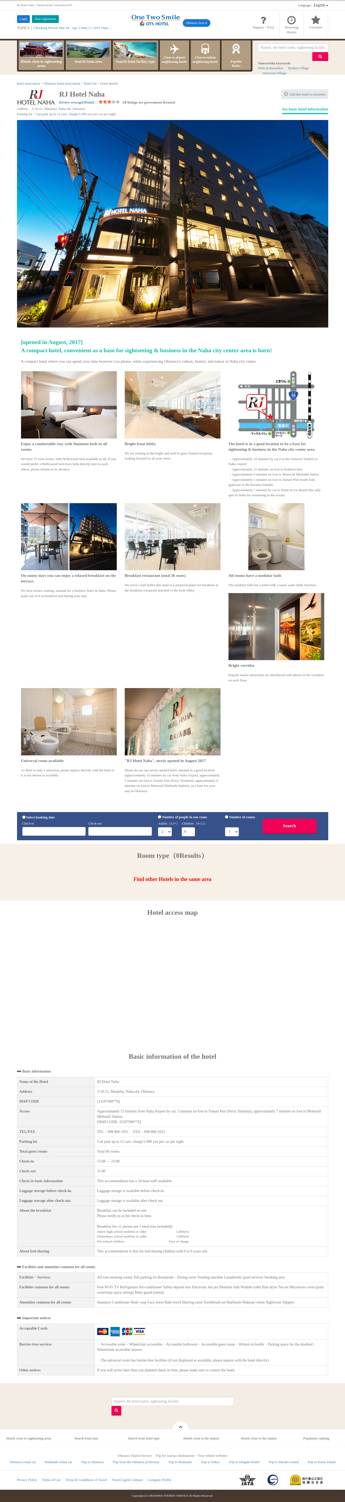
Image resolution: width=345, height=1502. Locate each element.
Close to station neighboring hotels (205, 53)
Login (23, 19)
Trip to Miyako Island (283, 1462)
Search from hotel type (144, 1438)
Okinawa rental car (23, 1462)
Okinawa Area (196, 23)
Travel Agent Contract (127, 1480)
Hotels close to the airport (201, 1438)
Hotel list (90, 83)
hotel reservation (28, 83)
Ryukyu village (298, 68)
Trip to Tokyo (210, 1462)
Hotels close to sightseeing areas (41, 55)
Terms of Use (51, 1480)
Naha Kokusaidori (270, 68)
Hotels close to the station (259, 1438)
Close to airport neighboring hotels (174, 53)
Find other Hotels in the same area (173, 879)
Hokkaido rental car (58, 1462)
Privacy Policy (27, 1480)
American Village (274, 73)
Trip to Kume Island (321, 1462)
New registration (45, 19)
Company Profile (159, 1480)
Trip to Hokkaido (180, 1462)
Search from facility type (135, 53)
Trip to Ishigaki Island (244, 1462)
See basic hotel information (305, 109)
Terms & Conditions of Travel (86, 1480)
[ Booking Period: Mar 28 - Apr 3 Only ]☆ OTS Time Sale (74, 28)
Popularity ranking (316, 1438)
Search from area (88, 53)
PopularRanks (236, 55)
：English (313, 5)
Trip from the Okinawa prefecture (136, 1462)
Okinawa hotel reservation (62, 83)
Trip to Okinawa (92, 1462)
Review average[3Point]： (78, 102)
